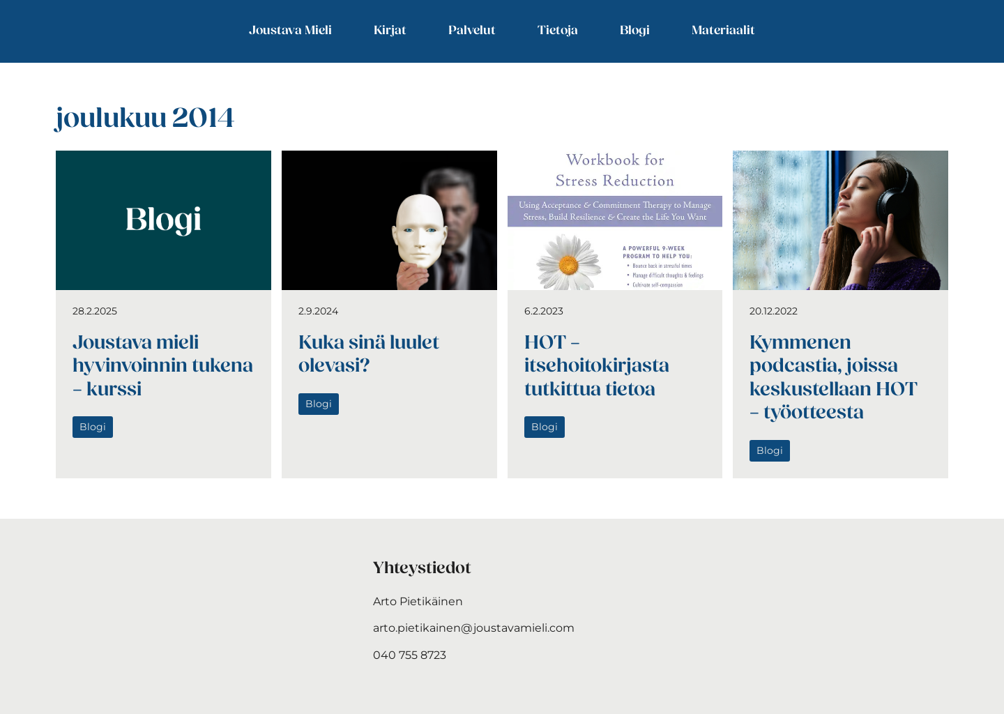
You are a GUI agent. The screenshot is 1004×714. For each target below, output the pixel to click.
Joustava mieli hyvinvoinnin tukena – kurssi (163, 367)
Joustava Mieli (290, 31)
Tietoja (558, 31)
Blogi (635, 31)
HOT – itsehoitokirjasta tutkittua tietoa (596, 367)
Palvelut (472, 31)
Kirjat (390, 31)
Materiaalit (723, 31)
